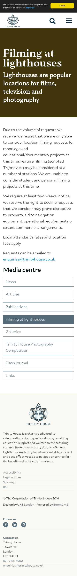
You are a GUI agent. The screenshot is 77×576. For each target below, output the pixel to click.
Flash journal (17, 363)
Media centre (22, 270)
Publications (17, 307)
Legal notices (12, 477)
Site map (9, 482)
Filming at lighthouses (25, 319)
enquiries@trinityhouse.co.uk (29, 259)
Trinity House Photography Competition (29, 348)
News (11, 282)
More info (30, 7)
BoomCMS (60, 504)
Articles (13, 294)
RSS (5, 487)
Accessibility (12, 472)
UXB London (25, 504)
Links (10, 376)
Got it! (62, 5)
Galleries (13, 332)
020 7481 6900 (13, 561)
